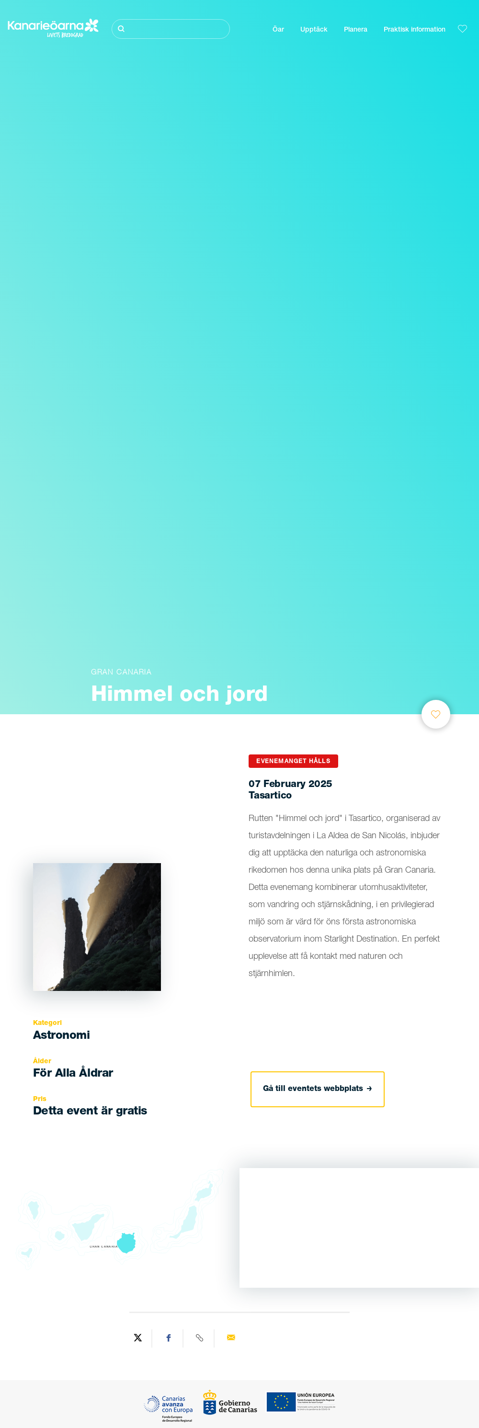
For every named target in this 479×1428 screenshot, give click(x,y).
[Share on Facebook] (168, 1338)
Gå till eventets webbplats (317, 1089)
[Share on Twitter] (137, 1338)
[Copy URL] (200, 1338)
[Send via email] (231, 1338)
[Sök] (171, 29)
